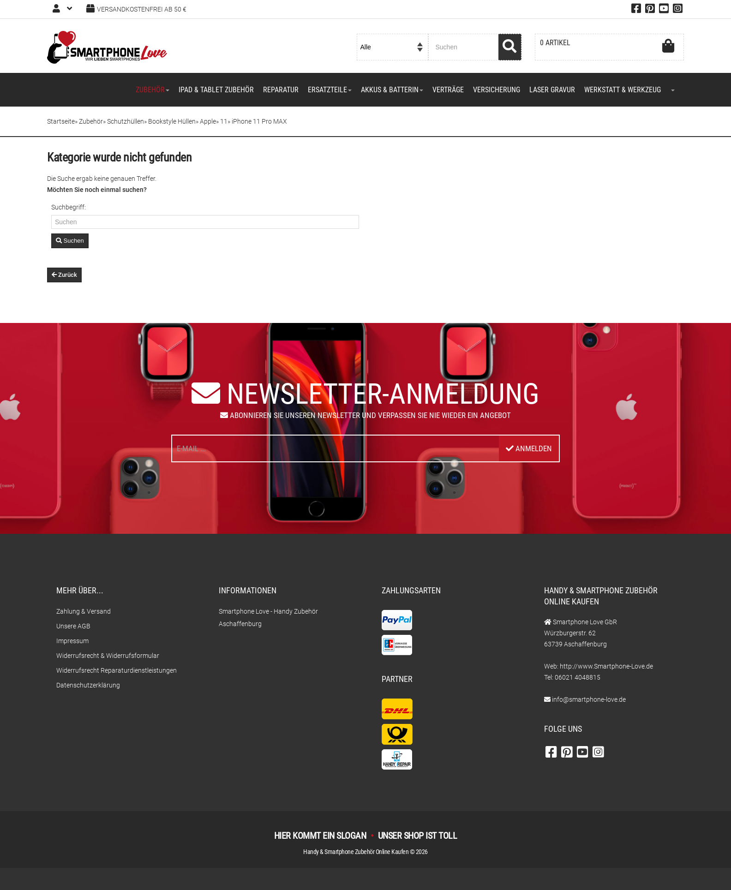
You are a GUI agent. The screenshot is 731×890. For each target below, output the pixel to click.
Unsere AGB (73, 626)
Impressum (72, 641)
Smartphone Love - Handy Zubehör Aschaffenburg (268, 617)
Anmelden (529, 448)
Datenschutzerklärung (88, 685)
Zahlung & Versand (83, 611)
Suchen (70, 240)
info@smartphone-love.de (589, 699)
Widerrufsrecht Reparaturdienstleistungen (116, 670)
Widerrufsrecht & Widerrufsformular (107, 655)
